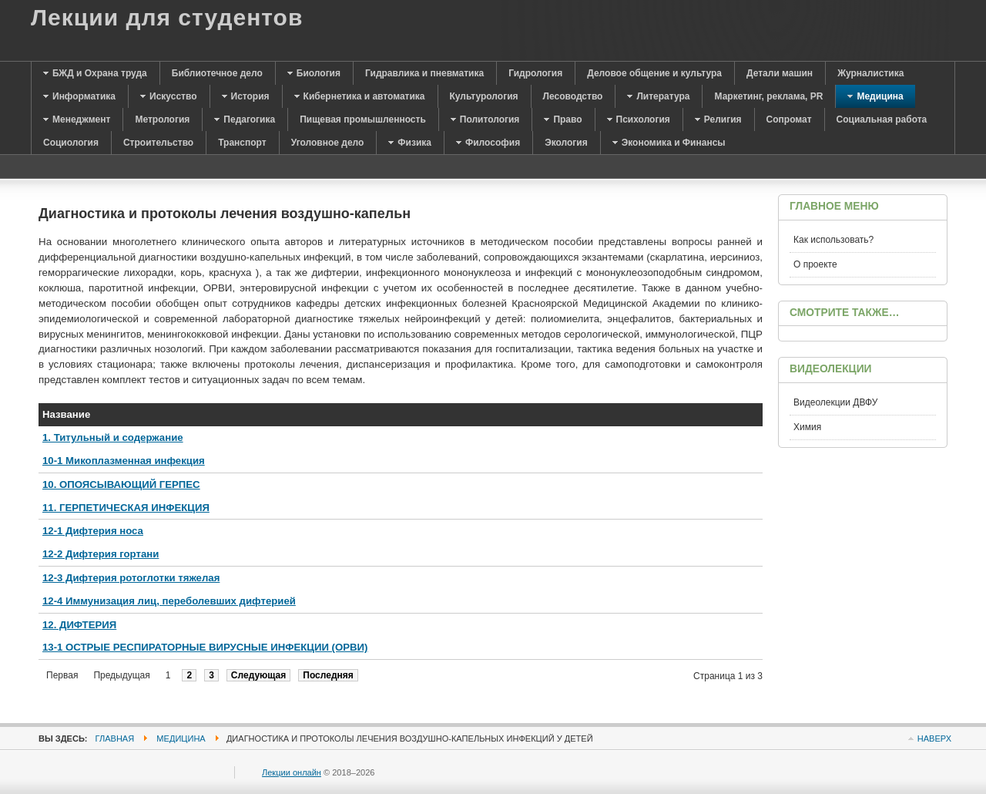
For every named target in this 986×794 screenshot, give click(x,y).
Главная (115, 738)
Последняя (328, 675)
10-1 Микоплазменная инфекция (123, 460)
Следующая (258, 675)
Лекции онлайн (291, 772)
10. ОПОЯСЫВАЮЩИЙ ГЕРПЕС (121, 484)
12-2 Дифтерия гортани (100, 554)
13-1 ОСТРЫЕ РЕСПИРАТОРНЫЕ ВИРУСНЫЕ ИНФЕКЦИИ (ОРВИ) (204, 647)
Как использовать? (833, 239)
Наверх (934, 738)
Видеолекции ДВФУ (835, 402)
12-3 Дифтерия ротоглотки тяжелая (131, 578)
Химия (807, 427)
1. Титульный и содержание (112, 437)
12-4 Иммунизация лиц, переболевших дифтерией (169, 601)
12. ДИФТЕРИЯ (79, 625)
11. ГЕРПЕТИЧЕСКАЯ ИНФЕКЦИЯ (126, 507)
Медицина (180, 738)
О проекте (815, 264)
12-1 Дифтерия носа (92, 531)
